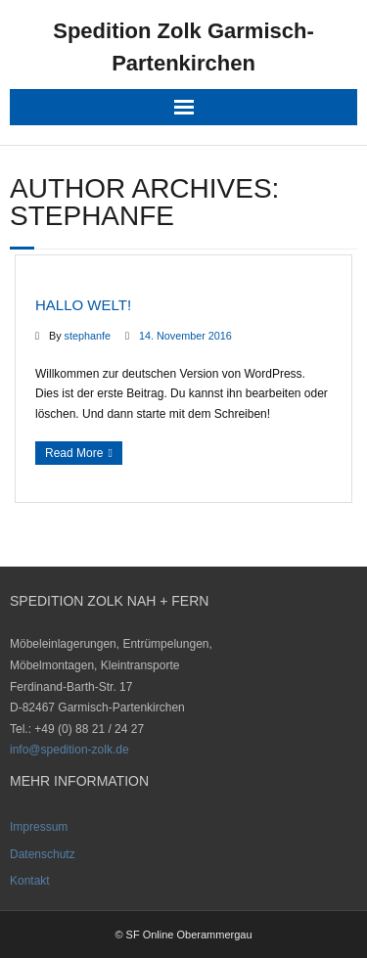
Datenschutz (42, 854)
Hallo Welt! (83, 305)
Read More (74, 453)
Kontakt (30, 881)
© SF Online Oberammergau (183, 934)
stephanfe (88, 336)
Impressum (39, 827)
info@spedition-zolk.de (69, 749)
